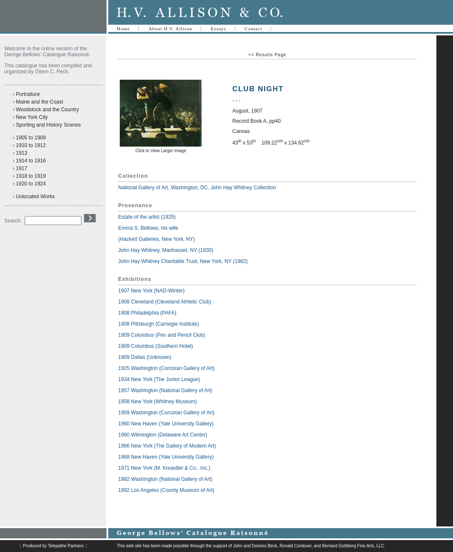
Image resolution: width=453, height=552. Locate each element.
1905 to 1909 (31, 138)
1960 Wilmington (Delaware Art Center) (162, 435)
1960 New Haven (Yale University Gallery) (166, 424)
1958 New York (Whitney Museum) (157, 402)
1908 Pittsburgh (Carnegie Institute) (158, 324)
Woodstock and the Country (47, 110)
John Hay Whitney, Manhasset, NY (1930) (165, 250)
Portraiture (28, 94)
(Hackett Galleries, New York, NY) (157, 239)
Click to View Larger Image (161, 150)
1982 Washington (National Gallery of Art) (165, 479)
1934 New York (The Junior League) (159, 379)
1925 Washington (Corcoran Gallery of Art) (166, 368)
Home (123, 28)
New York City (32, 117)
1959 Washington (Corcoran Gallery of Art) (166, 413)
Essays (218, 28)
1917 (21, 168)
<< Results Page (267, 54)
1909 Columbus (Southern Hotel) (155, 346)
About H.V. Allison (170, 28)
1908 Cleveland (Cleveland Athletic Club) (164, 302)
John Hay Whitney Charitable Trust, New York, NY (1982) (183, 261)
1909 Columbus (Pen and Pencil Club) (161, 335)
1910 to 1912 (31, 145)
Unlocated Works (35, 196)
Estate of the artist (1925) (147, 217)
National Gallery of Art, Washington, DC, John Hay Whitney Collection (197, 188)
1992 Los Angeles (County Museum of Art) (166, 490)
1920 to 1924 (31, 184)
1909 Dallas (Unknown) (144, 357)
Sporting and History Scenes (48, 125)
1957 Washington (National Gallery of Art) (165, 390)
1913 (21, 153)
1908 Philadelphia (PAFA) (147, 313)
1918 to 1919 (31, 176)
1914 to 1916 (31, 161)
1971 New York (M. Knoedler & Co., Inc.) (164, 468)
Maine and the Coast (39, 102)
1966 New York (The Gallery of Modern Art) (167, 446)
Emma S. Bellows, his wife (148, 228)
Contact (253, 28)
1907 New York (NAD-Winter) (151, 291)
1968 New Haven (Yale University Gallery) (166, 457)
